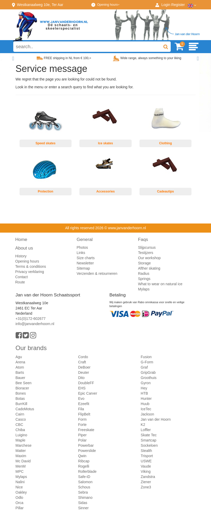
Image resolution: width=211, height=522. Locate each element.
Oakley (21, 492)
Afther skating (149, 268)
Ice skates (105, 143)
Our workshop (149, 258)
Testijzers (145, 253)
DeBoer (84, 367)
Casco (21, 419)
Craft (82, 362)
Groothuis (149, 378)
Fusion (146, 357)
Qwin (82, 456)
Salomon (85, 482)
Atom (20, 367)
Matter (21, 451)
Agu (19, 357)
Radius (144, 273)
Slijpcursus (147, 247)
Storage (144, 263)
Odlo (19, 497)
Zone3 (146, 487)
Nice (19, 487)
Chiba (20, 430)
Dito (81, 378)
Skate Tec (149, 435)
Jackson (147, 414)
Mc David (23, 461)
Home (21, 239)
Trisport (147, 456)
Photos (82, 247)
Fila (81, 409)
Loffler (146, 430)
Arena (20, 362)
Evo (81, 398)
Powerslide (87, 451)
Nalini (20, 482)
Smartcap (148, 440)
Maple (20, 440)
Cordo (83, 357)
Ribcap (83, 461)
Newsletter (85, 263)
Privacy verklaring (29, 272)
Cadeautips (165, 191)
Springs (144, 279)
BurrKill (21, 404)
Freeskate (86, 430)
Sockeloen (149, 445)
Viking (146, 471)
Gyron (146, 383)
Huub (145, 404)
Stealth (146, 451)
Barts (20, 372)
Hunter (146, 398)
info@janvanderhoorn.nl (35, 324)
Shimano (85, 497)
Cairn (20, 414)
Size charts (86, 258)
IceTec (146, 409)
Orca (19, 503)
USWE (146, 461)
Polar (82, 440)
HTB (144, 393)
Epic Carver (87, 393)
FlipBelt (84, 414)
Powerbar (86, 445)
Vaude (146, 466)
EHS (82, 388)
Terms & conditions (30, 266)
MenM (21, 466)
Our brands (31, 347)
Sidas (82, 503)
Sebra (83, 492)
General (85, 239)
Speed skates (45, 143)
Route (20, 282)
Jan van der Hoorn (156, 419)
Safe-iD (84, 477)
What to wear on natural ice (160, 284)
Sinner (83, 508)
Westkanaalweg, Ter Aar (40, 5)
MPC (20, 471)
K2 (143, 424)
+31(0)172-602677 (31, 318)
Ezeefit (83, 404)
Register (178, 5)
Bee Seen (24, 383)
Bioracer (22, 388)
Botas (20, 398)
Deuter (83, 372)
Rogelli (83, 466)
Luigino (21, 435)
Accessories (105, 191)
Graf (144, 367)
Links (81, 253)
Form (82, 419)
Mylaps (144, 289)
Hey (144, 388)
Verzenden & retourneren (97, 273)
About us (24, 248)
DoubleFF (86, 383)
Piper (82, 435)
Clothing (165, 143)
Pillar (20, 508)
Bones (21, 393)
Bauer (20, 378)
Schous (84, 487)
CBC (19, 424)
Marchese (23, 445)
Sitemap (83, 268)
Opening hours (108, 5)
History (21, 256)
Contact (21, 277)
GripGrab (148, 372)
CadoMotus (25, 409)
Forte (82, 424)
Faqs (143, 239)
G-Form (147, 362)
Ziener (146, 482)
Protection (45, 191)
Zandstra (148, 477)
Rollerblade (87, 471)
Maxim (21, 456)
